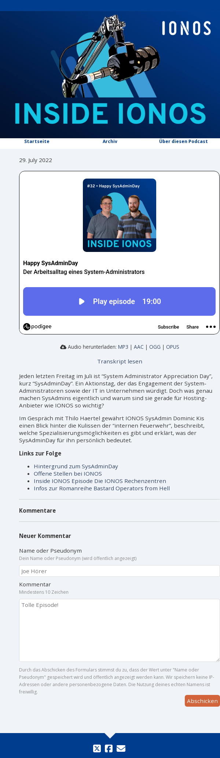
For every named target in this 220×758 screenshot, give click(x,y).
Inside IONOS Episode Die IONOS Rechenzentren (100, 480)
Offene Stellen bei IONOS (68, 473)
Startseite (37, 141)
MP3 (123, 346)
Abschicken (202, 700)
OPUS (172, 346)
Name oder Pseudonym (119, 554)
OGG (155, 346)
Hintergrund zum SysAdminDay (76, 466)
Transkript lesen (119, 361)
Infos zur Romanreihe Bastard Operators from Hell (102, 488)
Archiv (110, 141)
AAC (139, 346)
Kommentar (119, 588)
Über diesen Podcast (183, 141)
